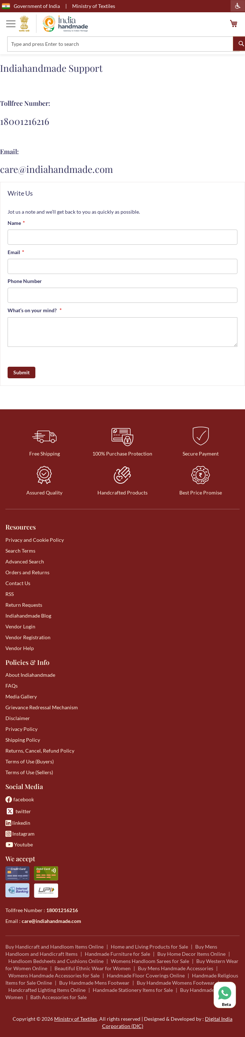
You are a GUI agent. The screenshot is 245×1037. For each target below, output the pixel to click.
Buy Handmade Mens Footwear (94, 983)
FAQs (11, 686)
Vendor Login (20, 626)
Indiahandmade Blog (28, 616)
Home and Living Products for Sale (149, 947)
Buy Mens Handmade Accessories (175, 968)
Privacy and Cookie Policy (34, 540)
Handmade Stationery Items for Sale (133, 990)
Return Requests (23, 605)
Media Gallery (21, 696)
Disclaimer (17, 718)
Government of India (31, 6)
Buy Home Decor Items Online (191, 954)
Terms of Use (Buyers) (29, 761)
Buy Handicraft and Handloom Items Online (54, 947)
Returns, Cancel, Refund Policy (39, 751)
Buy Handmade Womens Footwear (176, 983)
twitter (18, 811)
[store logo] (53, 23)
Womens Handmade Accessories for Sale (54, 975)
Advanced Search (24, 561)
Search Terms (20, 551)
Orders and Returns (27, 572)
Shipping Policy (22, 740)
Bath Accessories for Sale (58, 997)
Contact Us (17, 583)
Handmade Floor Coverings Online (146, 975)
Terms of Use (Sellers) (29, 772)
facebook (19, 799)
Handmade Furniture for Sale (117, 954)
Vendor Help (19, 648)
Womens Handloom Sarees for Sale (150, 961)
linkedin (17, 823)
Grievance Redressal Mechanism (41, 707)
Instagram (20, 834)
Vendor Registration (28, 637)
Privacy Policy (21, 729)
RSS (9, 594)
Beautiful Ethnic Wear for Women (92, 968)
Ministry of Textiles (93, 6)
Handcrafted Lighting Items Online (47, 990)
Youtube (19, 844)
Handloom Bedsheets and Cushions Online (56, 961)
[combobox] (123, 44)
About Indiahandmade (30, 675)
